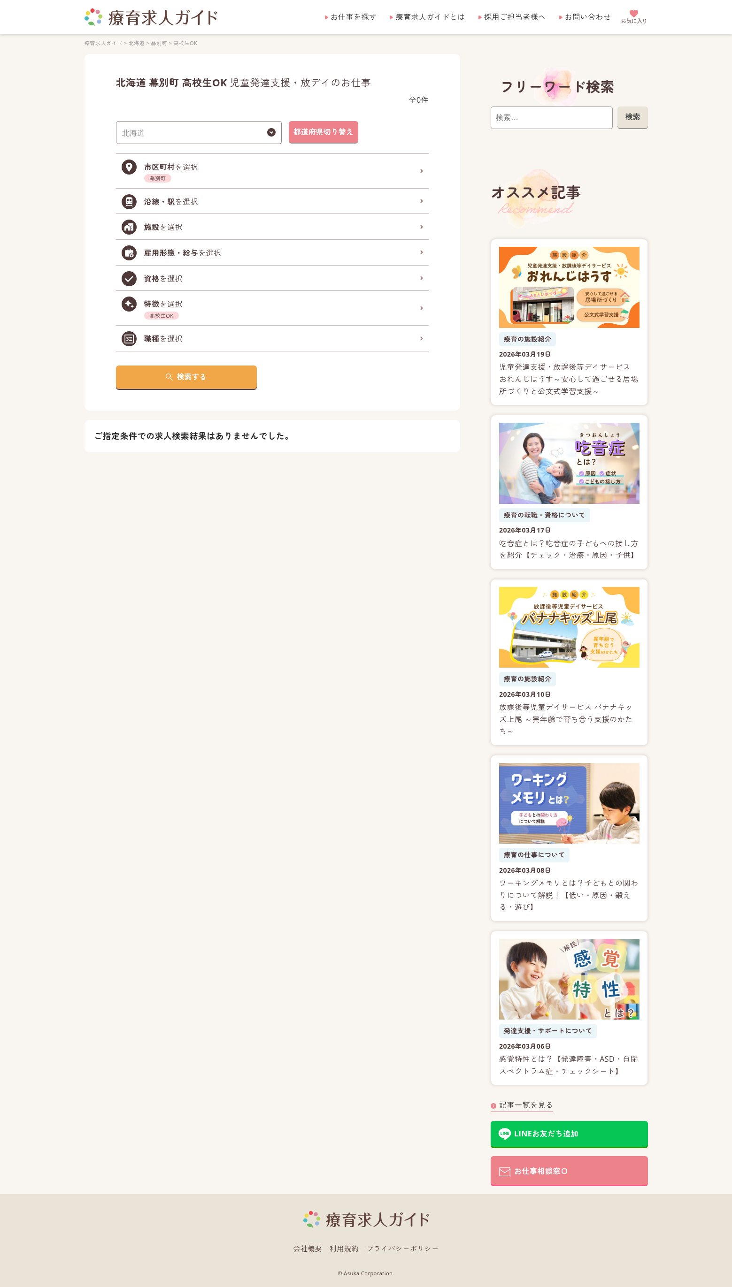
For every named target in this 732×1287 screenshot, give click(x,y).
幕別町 (159, 42)
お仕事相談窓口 (541, 1171)
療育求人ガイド (103, 42)
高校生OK (185, 42)
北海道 (136, 42)
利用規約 (344, 1248)
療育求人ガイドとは (430, 17)
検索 (632, 117)
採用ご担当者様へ (515, 17)
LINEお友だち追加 (546, 1133)
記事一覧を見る (526, 1105)
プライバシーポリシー (402, 1248)
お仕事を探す (354, 17)
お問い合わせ (588, 17)
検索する (192, 377)
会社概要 (307, 1248)
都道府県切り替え (323, 132)
